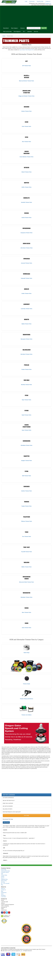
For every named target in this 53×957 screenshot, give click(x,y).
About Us (3, 888)
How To (2, 877)
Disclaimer (3, 895)
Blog (2, 884)
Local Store (3, 896)
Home (4, 36)
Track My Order (40, 1)
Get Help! (26, 815)
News (2, 894)
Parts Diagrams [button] (17, 31)
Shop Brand (6, 28)
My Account (31, 1)
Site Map (3, 882)
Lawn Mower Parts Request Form (27, 49)
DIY (24, 31)
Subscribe (29, 31)
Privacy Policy (4, 875)
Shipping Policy (4, 879)
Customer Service (5, 872)
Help (2, 873)
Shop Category (14, 28)
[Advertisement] (26, 16)
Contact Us (48, 1)
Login (26, 1)
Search (44, 28)
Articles (2, 876)
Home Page (3, 869)
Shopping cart (48, 3)
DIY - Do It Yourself (5, 883)
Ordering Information (5, 871)
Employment (3, 892)
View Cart (36, 31)
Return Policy (4, 880)
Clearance (22, 28)
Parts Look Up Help (7, 31)
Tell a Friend (6, 822)
